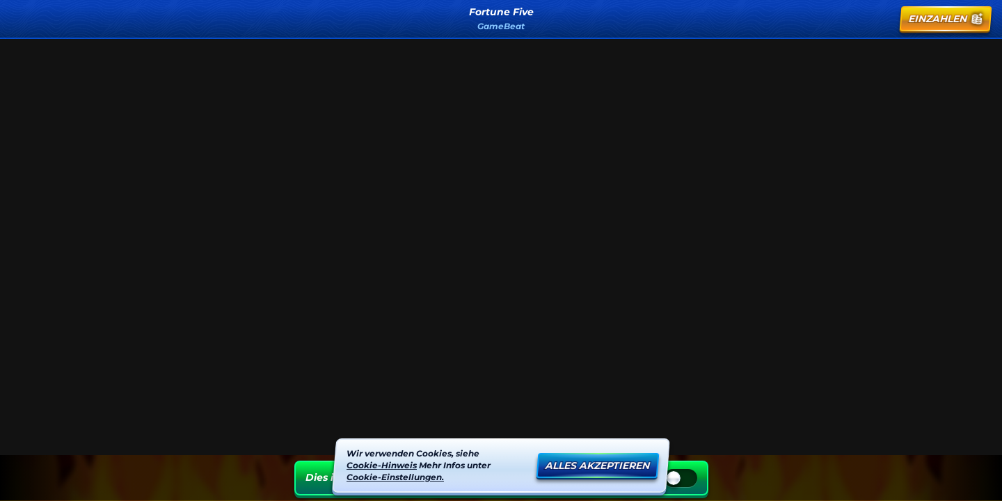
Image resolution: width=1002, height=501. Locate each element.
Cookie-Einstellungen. (395, 477)
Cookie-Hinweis (382, 464)
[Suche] (846, 18)
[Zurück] (25, 19)
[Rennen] (879, 18)
